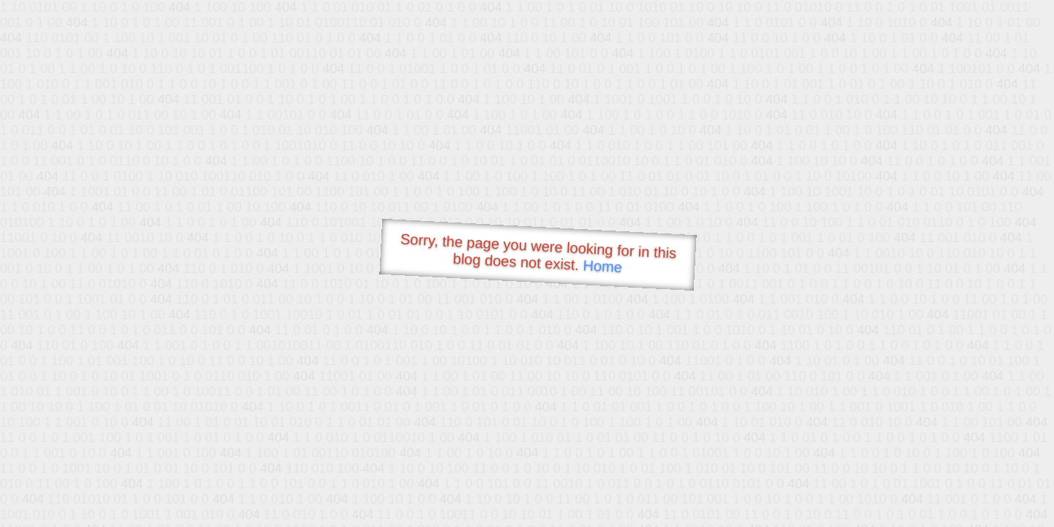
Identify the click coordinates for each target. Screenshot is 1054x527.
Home (602, 266)
